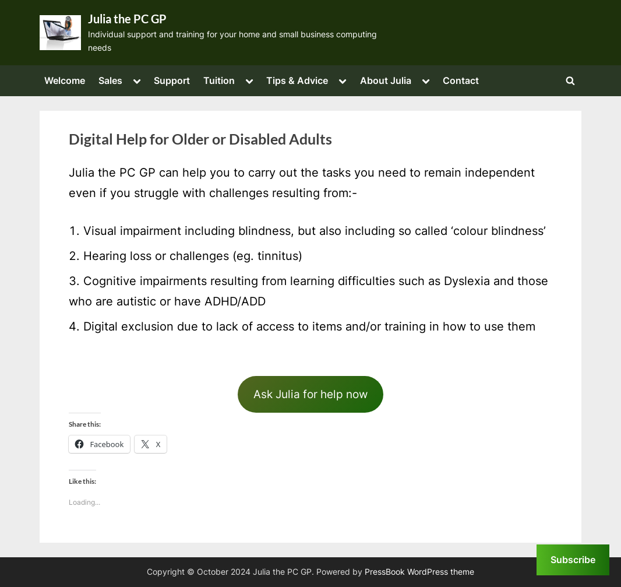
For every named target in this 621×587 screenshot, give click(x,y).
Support (172, 80)
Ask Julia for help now (310, 394)
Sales (110, 80)
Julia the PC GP (127, 19)
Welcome (64, 80)
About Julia (385, 80)
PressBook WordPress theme (419, 572)
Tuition (219, 80)
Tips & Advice (297, 80)
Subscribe (573, 559)
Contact (461, 80)
